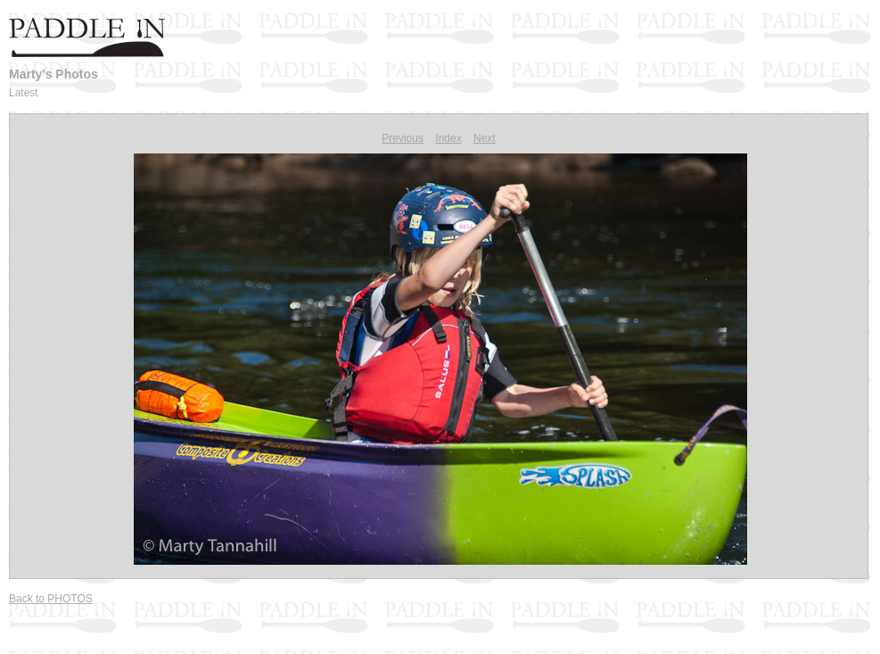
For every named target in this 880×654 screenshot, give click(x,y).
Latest (23, 93)
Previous (403, 138)
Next (484, 138)
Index (448, 138)
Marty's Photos (53, 74)
